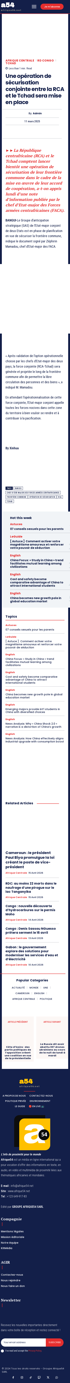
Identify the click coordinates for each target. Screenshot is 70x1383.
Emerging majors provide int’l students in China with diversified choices (32, 710)
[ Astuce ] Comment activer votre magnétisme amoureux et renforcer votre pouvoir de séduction (37, 544)
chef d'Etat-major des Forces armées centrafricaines (33, 493)
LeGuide (16, 536)
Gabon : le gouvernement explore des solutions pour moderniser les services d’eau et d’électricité (31, 953)
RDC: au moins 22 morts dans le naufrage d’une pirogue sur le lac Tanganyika (30, 887)
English (15, 555)
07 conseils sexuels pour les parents (37, 529)
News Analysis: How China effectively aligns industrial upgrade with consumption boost (34, 740)
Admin (37, 113)
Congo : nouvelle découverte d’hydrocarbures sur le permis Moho (30, 910)
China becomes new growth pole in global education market (35, 599)
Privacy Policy (34, 1350)
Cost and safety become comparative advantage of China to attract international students (36, 582)
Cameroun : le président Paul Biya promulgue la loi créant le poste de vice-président (29, 859)
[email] (23, 1342)
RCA (60, 497)
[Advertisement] (35, 299)
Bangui (18, 488)
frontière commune (16, 497)
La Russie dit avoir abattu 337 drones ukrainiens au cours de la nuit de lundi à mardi (52, 1050)
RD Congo (45, 60)
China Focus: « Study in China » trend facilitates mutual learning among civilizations (36, 563)
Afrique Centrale (19, 60)
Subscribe (55, 1342)
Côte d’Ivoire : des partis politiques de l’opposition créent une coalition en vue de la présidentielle (18, 1053)
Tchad (10, 63)
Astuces (16, 524)
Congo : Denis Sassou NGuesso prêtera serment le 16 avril (30, 930)
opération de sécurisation (42, 497)
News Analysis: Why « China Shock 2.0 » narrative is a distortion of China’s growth (33, 725)
